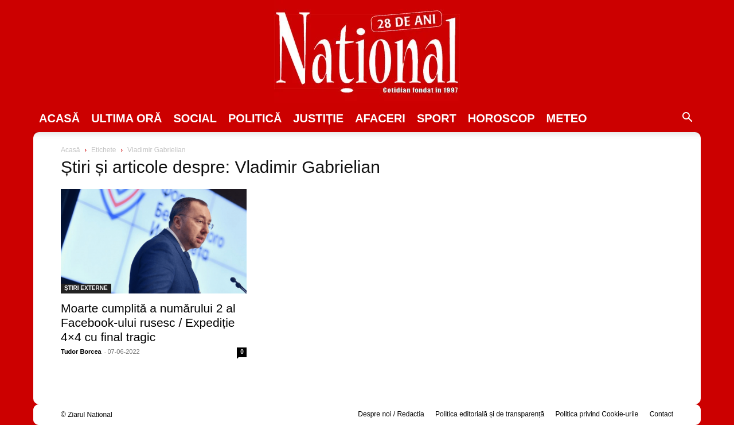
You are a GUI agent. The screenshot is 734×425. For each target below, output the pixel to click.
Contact (661, 414)
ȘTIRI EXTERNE (86, 288)
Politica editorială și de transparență (489, 414)
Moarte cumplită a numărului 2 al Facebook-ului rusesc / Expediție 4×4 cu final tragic (148, 322)
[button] (687, 118)
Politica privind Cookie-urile (597, 414)
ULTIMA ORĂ (126, 118)
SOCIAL (195, 118)
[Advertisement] (580, 233)
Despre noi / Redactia (391, 414)
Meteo (566, 118)
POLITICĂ (255, 118)
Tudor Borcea (81, 351)
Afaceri (380, 118)
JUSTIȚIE (318, 118)
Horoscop (501, 118)
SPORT (436, 118)
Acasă (59, 118)
